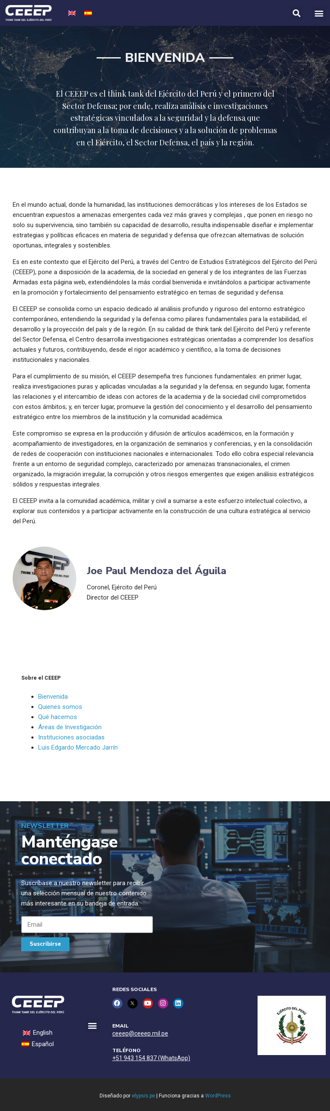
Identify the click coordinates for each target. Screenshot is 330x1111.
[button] (319, 13)
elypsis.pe (143, 1096)
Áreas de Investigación (70, 727)
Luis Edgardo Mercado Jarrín (78, 747)
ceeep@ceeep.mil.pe (140, 1033)
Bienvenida (53, 696)
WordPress (218, 1096)
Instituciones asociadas (71, 737)
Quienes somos (60, 707)
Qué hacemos (57, 717)
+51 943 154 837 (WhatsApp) (151, 1058)
